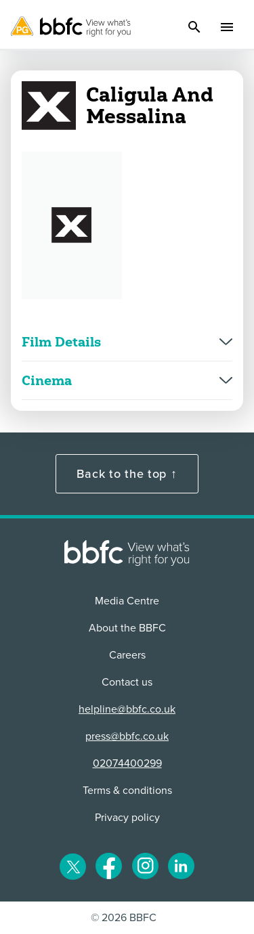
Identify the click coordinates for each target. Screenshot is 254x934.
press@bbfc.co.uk (127, 736)
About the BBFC (127, 628)
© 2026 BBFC (123, 917)
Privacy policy (127, 817)
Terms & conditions (127, 790)
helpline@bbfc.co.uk (127, 709)
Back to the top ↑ (127, 473)
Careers (127, 655)
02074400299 (127, 763)
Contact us (127, 682)
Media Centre (127, 601)
